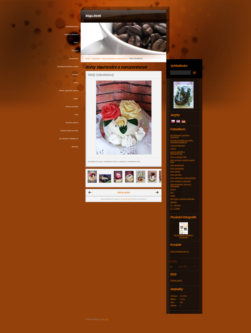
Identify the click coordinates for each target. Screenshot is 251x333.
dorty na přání (175, 175)
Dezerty (75, 74)
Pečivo (173, 189)
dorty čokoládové (177, 168)
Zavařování (73, 58)
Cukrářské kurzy (71, 26)
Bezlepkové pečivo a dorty (67, 66)
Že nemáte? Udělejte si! (68, 139)
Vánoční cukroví (71, 123)
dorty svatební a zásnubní (180, 181)
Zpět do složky (123, 192)
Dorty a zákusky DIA (178, 157)
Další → (157, 192)
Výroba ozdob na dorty (69, 131)
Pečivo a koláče (72, 107)
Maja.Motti (93, 16)
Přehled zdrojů (176, 280)
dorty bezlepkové (177, 165)
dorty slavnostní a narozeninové (114, 58)
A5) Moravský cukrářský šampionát (183, 236)
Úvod (87, 58)
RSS (106, 319)
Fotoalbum (96, 58)
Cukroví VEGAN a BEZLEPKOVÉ (177, 153)
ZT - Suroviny (175, 205)
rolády (172, 196)
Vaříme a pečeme (71, 34)
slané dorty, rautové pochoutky (182, 199)
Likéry (75, 99)
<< (171, 266)
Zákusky (75, 147)
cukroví (173, 149)
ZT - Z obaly (175, 208)
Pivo (76, 115)
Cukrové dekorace (177, 145)
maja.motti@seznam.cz (179, 251)
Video (76, 42)
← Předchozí (90, 192)
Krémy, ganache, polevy (68, 91)
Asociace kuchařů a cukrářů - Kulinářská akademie (182, 141)
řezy (172, 192)
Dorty (76, 82)
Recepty (75, 50)
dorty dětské (175, 171)
